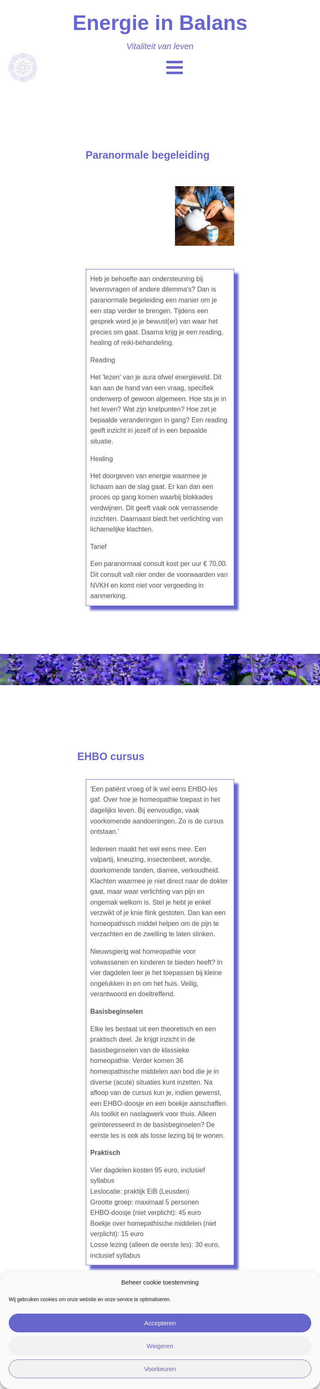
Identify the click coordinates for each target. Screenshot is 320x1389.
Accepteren (160, 1323)
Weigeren (160, 1345)
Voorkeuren (160, 1368)
